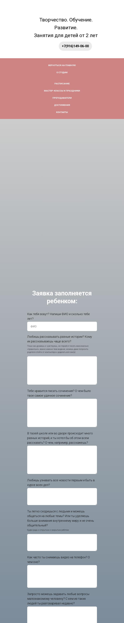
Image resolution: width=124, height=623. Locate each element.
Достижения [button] (62, 105)
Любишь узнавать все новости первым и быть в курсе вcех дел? (61, 482)
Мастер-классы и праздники (62, 90)
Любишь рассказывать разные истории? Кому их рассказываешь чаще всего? (59, 339)
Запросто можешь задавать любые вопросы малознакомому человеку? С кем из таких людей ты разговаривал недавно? (58, 598)
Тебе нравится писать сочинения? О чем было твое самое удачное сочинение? (59, 393)
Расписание (62, 83)
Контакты (62, 112)
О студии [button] (62, 72)
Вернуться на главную (62, 65)
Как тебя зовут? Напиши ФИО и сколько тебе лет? (58, 316)
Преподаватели (62, 98)
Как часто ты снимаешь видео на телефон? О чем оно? (58, 559)
